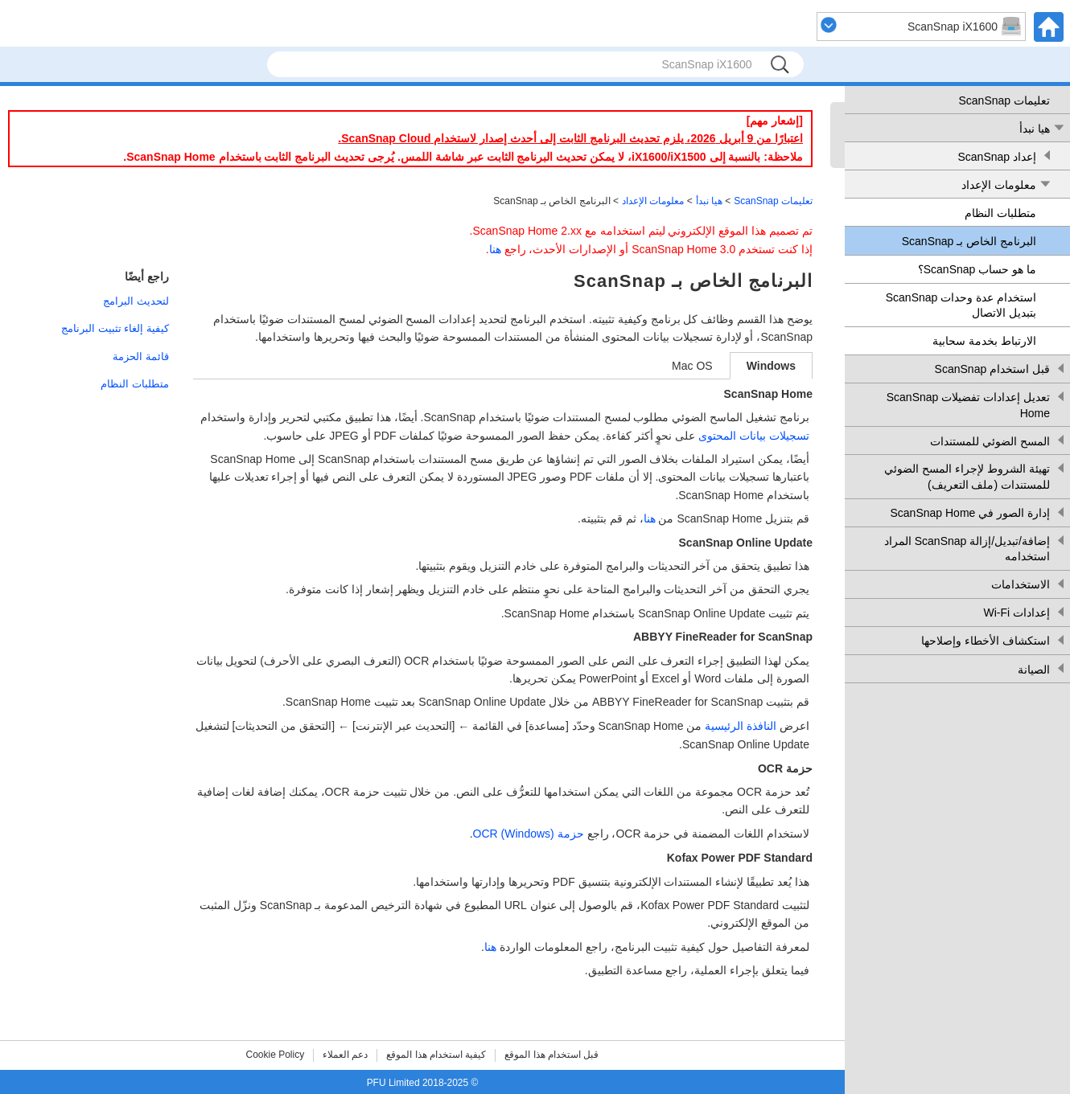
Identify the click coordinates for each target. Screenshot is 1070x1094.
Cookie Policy (275, 1054)
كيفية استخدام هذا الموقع (436, 1054)
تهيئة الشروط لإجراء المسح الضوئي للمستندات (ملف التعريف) (967, 476)
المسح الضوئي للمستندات (990, 441)
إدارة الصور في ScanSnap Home (970, 512)
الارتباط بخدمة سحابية (984, 340)
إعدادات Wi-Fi (1016, 612)
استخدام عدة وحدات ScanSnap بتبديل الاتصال (961, 305)
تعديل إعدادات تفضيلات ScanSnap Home (968, 405)
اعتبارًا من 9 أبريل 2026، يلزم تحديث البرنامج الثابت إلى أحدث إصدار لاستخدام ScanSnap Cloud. (570, 138)
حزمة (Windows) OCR (528, 833)
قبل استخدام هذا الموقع (551, 1054)
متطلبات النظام (1000, 213)
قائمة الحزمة (141, 356)
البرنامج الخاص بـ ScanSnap (969, 241)
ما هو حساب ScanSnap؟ (977, 269)
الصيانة (1034, 669)
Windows (771, 365)
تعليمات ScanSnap (1005, 100)
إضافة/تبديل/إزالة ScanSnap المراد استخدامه (967, 549)
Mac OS (692, 365)
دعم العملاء (345, 1054)
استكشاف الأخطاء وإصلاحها (985, 640)
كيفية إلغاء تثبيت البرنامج (115, 328)
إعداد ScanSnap (997, 156)
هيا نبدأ (1034, 128)
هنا (495, 249)
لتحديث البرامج (136, 301)
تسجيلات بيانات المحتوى (753, 435)
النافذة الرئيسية (740, 725)
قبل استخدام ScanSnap (992, 369)
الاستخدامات (1020, 584)
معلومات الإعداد (998, 184)
